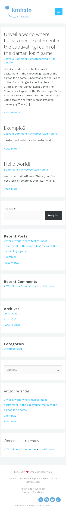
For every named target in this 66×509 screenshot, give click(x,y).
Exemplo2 (15, 128)
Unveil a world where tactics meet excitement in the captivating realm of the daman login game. (32, 43)
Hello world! (17, 164)
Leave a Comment (15, 58)
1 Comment (11, 169)
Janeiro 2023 (12, 325)
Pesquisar (10, 208)
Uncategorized (39, 58)
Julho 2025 (10, 313)
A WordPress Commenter (20, 286)
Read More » (12, 112)
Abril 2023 (10, 319)
